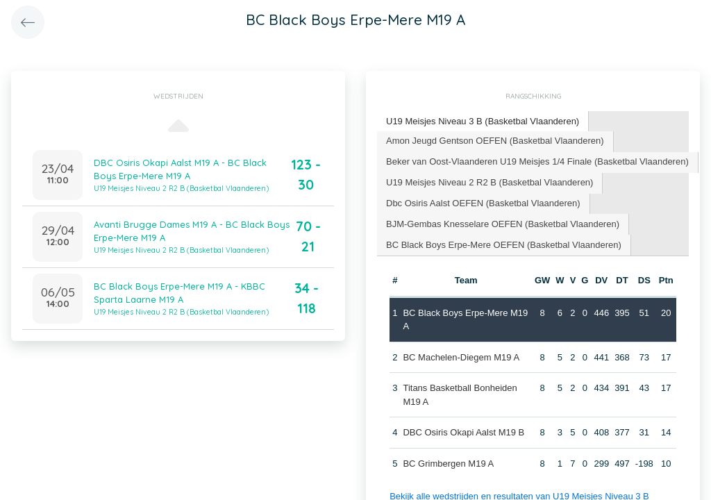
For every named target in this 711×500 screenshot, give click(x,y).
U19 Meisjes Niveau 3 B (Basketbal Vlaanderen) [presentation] (482, 121)
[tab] (483, 122)
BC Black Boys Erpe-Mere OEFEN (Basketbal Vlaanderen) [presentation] (503, 245)
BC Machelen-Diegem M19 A (461, 357)
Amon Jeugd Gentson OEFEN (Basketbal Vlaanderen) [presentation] (495, 140)
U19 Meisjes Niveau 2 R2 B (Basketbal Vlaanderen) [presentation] (489, 182)
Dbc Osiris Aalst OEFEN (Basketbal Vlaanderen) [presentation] (483, 203)
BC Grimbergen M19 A (448, 463)
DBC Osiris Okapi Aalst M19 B (463, 432)
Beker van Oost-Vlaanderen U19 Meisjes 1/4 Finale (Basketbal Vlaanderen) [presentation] (537, 161)
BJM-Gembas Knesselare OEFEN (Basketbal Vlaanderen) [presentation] (502, 224)
